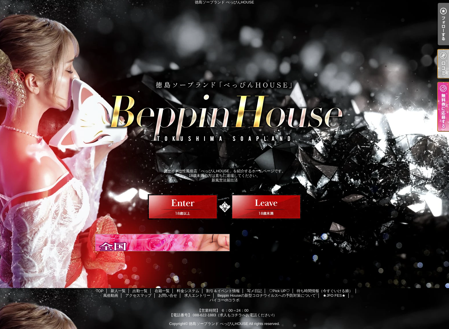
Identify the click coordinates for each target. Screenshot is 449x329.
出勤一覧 (140, 291)
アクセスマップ (138, 295)
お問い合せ (167, 295)
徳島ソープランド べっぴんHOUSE (218, 324)
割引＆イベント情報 (223, 291)
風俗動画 (110, 295)
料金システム (188, 291)
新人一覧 (118, 291)
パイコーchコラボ (225, 300)
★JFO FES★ (334, 295)
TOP (100, 291)
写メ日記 (254, 291)
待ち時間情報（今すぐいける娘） (325, 291)
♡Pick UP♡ (279, 291)
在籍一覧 (162, 291)
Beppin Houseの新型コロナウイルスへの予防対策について (266, 295)
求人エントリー (197, 295)
